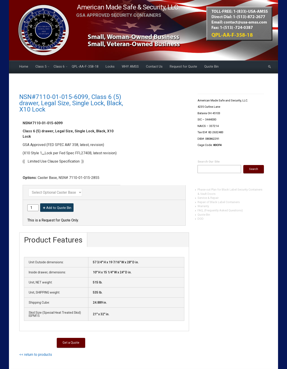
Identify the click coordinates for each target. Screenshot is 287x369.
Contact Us (154, 66)
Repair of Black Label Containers (219, 202)
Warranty (203, 206)
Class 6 (59, 66)
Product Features (53, 239)
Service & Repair (208, 198)
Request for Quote (183, 66)
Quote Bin (211, 66)
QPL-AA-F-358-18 (85, 66)
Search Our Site (209, 161)
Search (253, 169)
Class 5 (40, 66)
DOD (201, 218)
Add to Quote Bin (58, 208)
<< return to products (35, 354)
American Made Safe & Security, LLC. (128, 7)
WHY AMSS (130, 66)
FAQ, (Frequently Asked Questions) (220, 210)
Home (23, 66)
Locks (110, 66)
